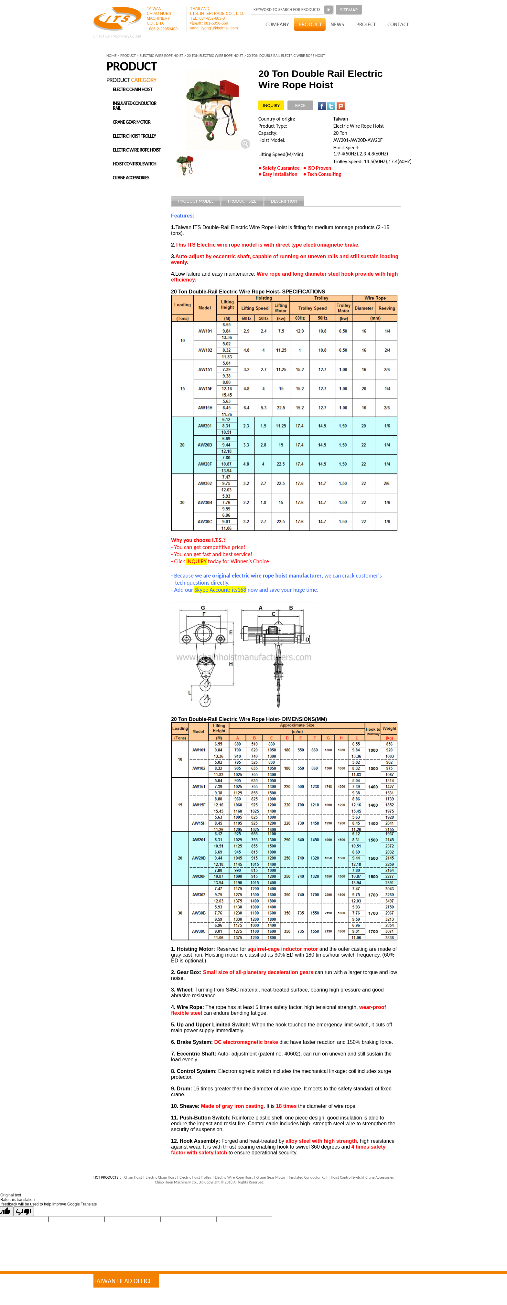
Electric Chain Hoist (161, 1177)
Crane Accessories (379, 1177)
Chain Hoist (133, 1177)
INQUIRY (271, 105)
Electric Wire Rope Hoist (233, 1177)
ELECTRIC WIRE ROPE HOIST (161, 55)
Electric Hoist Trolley (195, 1177)
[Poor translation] (23, 1211)
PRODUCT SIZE (242, 201)
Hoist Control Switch (346, 1177)
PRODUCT (128, 55)
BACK (300, 105)
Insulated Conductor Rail (308, 1177)
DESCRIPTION (284, 201)
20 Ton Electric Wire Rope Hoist (215, 55)
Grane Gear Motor (270, 1177)
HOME (111, 55)
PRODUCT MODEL (195, 201)
